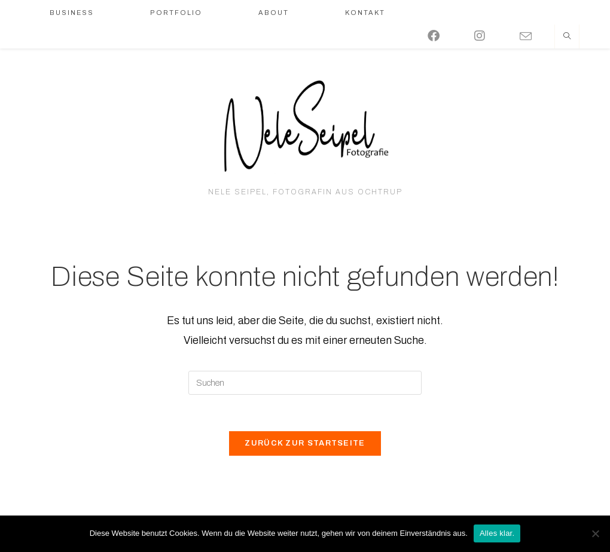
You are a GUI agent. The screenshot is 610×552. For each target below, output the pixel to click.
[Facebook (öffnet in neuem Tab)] (442, 34)
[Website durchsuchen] (567, 37)
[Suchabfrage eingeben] (305, 383)
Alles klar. (497, 533)
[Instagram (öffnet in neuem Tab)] (488, 34)
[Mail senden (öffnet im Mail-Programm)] (534, 35)
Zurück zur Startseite (305, 443)
